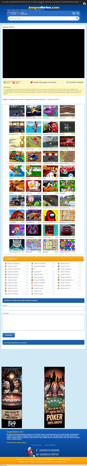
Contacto (21, 461)
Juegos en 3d (37, 291)
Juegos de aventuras (13, 274)
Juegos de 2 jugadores (13, 263)
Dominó (28, 178)
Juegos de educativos (40, 263)
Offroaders (63, 118)
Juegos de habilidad (39, 280)
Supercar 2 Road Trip (32, 163)
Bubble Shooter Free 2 (66, 252)
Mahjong (45, 252)
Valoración (9, 82)
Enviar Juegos (30, 461)
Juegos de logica (38, 294)
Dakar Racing (13, 208)
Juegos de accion (12, 266)
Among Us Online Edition (49, 222)
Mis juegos (14, 13)
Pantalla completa (74, 82)
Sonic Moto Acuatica (32, 134)
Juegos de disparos (12, 294)
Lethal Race (12, 222)
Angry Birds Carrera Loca (32, 208)
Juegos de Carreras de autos (35, 99)
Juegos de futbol (38, 274)
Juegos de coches (12, 285)
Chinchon (29, 193)
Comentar (8, 335)
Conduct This (30, 149)
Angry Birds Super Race (49, 134)
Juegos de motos (65, 266)
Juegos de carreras (16, 99)
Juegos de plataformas (66, 280)
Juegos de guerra (38, 277)
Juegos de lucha (64, 263)
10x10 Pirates (47, 237)
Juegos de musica (65, 271)
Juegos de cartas (12, 280)
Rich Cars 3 (46, 118)
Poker (44, 178)
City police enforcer (48, 149)
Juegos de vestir (64, 288)
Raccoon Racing (64, 163)
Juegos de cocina (12, 288)
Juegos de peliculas (65, 277)
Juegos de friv (38, 271)
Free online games (36, 445)
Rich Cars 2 (12, 149)
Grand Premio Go (48, 208)
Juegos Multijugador (50, 445)
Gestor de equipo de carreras (49, 163)
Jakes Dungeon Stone (15, 252)
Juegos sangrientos (65, 285)
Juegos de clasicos (12, 282)
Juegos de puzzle (65, 282)
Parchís (11, 178)
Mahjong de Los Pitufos (66, 222)
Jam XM (62, 134)
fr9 (34, 269)
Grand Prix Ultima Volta (32, 118)
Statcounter (3, 465)
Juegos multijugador (65, 269)
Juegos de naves (65, 274)
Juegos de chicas (38, 285)
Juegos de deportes (12, 291)
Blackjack (62, 193)
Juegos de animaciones (13, 269)
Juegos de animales (12, 271)
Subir (64, 461)
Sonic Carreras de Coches (15, 163)
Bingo (61, 178)
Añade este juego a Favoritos (43, 82)
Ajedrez (11, 193)
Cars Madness (30, 222)
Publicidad (58, 461)
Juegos (23, 13)
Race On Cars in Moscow (66, 237)
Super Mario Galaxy (15, 237)
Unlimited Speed (64, 149)
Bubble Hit (29, 252)
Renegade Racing (65, 208)
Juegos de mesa (38, 288)
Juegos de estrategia (39, 266)
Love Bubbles (30, 237)
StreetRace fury (13, 134)
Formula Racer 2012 (15, 118)
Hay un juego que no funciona (44, 461)
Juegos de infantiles (39, 282)
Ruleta (45, 193)
